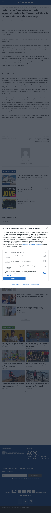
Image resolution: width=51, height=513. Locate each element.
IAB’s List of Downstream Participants (32, 244)
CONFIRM (14, 278)
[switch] (44, 256)
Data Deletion (16, 284)
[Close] (47, 228)
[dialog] (25, 256)
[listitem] (25, 252)
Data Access (25, 284)
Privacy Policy (35, 284)
